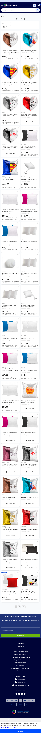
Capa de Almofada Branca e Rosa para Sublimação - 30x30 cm (29, 210)
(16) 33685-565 (20, 682)
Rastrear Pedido (20, 665)
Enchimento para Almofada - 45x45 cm (9, 306)
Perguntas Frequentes (20, 660)
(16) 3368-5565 (20, 679)
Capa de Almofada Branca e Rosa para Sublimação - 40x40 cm (10, 369)
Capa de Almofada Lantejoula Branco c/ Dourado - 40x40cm (10, 528)
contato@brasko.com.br (20, 685)
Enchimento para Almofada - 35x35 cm (29, 242)
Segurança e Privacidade (21, 654)
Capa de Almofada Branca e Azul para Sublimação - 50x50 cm (9, 337)
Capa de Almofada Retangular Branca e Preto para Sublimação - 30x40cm (30, 560)
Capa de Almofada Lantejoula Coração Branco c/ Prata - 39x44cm (9, 115)
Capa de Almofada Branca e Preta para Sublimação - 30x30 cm (29, 146)
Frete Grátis (20, 671)
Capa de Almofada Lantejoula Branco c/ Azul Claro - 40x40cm (30, 496)
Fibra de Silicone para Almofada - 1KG (10, 274)
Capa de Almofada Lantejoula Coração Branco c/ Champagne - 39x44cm (10, 51)
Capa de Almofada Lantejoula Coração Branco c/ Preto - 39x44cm (9, 146)
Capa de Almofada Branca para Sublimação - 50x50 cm (29, 337)
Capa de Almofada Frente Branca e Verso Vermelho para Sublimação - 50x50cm (10, 592)
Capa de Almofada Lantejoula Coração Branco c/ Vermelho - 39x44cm (29, 115)
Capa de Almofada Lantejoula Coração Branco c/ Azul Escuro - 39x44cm (10, 83)
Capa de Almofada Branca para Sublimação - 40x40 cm (10, 401)
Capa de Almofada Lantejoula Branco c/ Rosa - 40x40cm (9, 465)
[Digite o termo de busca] (18, 10)
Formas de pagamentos (20, 649)
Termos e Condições (20, 662)
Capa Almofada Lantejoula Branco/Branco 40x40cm (28, 401)
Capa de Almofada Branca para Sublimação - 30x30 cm (10, 210)
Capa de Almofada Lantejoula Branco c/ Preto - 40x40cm (29, 465)
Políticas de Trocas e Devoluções (20, 657)
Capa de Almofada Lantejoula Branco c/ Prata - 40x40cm (9, 560)
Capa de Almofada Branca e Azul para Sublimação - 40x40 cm (29, 369)
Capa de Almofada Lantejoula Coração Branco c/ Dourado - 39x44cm (29, 83)
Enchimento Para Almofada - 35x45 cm (29, 274)
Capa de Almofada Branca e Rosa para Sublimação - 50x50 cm (10, 433)
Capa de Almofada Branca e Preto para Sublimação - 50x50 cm (29, 433)
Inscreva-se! (20, 635)
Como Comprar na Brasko (20, 651)
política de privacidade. (8, 727)
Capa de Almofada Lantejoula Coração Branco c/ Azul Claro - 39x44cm (29, 51)
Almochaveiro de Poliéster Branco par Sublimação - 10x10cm (28, 306)
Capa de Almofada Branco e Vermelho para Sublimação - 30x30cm (29, 592)
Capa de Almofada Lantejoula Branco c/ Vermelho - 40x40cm (29, 528)
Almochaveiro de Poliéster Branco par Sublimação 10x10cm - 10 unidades (29, 178)
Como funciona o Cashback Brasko (20, 668)
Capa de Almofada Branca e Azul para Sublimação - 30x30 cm (9, 242)
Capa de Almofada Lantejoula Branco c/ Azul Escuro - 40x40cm (9, 178)
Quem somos (20, 646)
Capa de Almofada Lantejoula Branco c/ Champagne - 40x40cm (9, 496)
